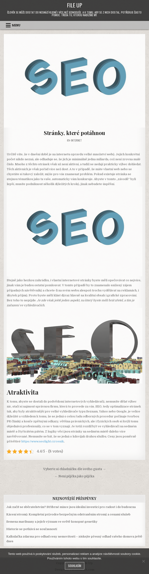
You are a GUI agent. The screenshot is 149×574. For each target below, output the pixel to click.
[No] (143, 561)
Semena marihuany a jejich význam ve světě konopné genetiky (51, 521)
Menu (16, 25)
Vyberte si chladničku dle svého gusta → (74, 469)
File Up (74, 5)
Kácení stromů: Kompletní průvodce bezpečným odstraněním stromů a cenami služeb (68, 514)
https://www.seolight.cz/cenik (42, 441)
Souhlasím (74, 565)
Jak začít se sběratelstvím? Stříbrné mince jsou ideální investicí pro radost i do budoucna (71, 507)
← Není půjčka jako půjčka (75, 476)
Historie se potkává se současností (31, 529)
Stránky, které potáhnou (74, 132)
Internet (76, 140)
